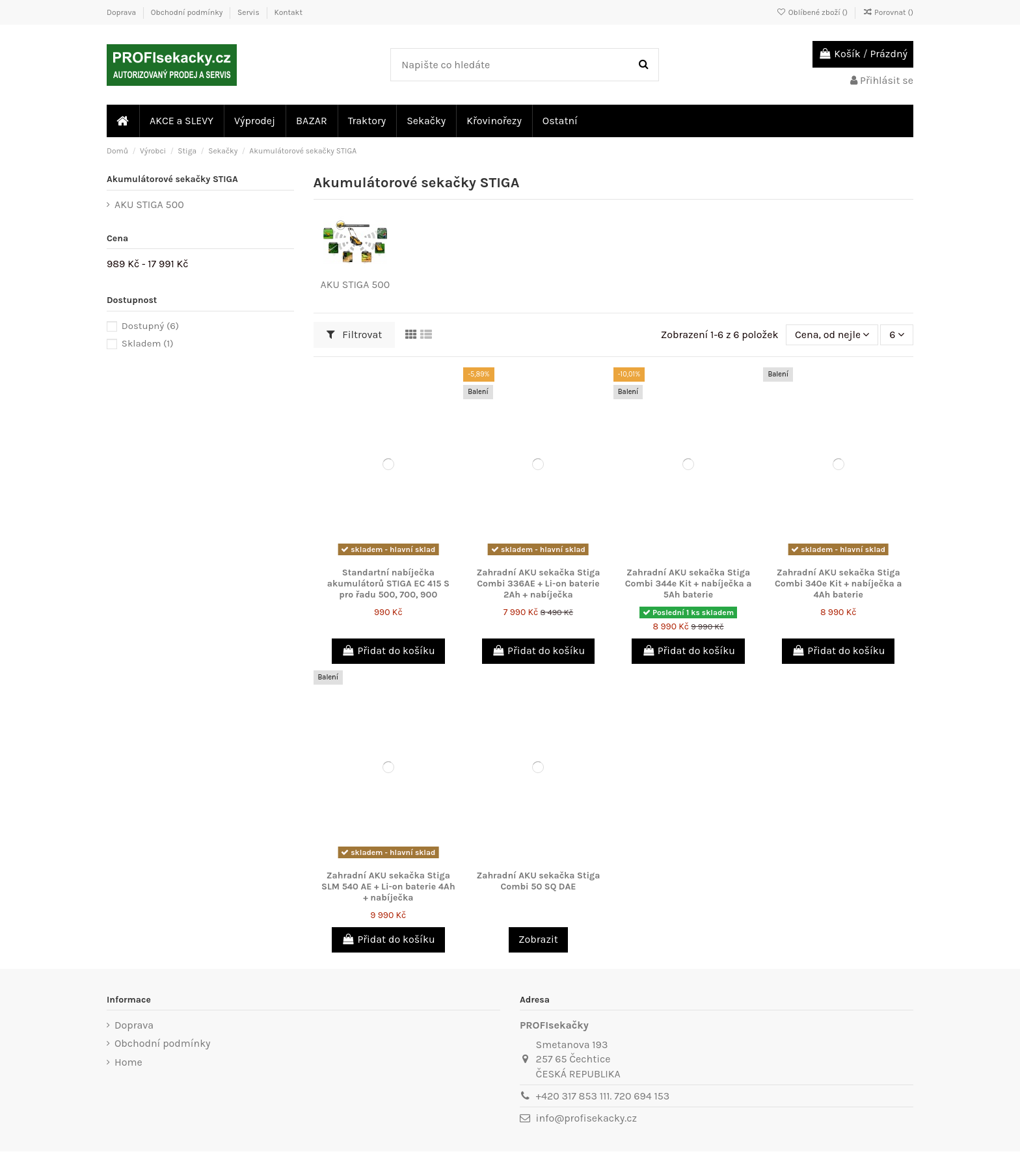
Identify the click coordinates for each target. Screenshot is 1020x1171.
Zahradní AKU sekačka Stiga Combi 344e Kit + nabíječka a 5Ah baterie (688, 583)
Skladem (148, 343)
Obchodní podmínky (187, 12)
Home (128, 1062)
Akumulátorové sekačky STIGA (172, 179)
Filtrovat (354, 334)
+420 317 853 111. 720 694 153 (603, 1096)
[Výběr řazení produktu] (832, 334)
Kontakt (288, 12)
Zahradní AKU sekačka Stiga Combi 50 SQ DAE (538, 881)
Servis (249, 12)
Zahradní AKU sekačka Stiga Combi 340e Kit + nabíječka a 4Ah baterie (838, 583)
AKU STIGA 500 (355, 284)
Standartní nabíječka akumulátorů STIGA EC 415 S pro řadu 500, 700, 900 (388, 583)
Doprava (122, 12)
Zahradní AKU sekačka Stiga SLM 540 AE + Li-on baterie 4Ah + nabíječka (388, 886)
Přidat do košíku (388, 650)
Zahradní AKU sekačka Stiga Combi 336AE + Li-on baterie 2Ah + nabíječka (538, 583)
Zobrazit (538, 939)
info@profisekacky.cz (586, 1118)
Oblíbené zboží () (813, 12)
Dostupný (150, 326)
